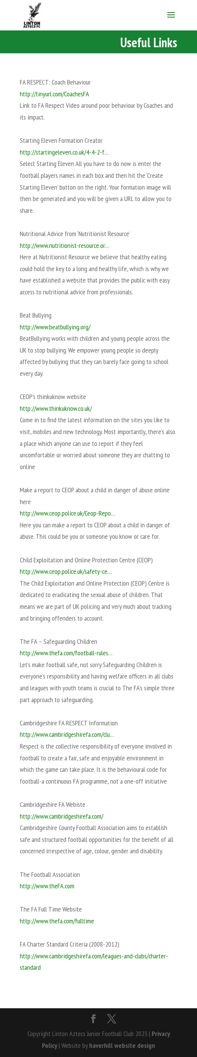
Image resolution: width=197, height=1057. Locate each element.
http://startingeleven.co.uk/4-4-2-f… (64, 152)
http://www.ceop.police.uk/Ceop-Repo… (67, 513)
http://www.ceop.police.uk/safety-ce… (66, 571)
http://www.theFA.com (47, 885)
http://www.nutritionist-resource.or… (64, 245)
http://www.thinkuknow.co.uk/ (56, 408)
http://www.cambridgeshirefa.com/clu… (67, 734)
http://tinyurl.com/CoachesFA (54, 93)
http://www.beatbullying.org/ (55, 327)
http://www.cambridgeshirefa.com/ (61, 816)
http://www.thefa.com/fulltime (57, 920)
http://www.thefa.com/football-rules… (66, 652)
